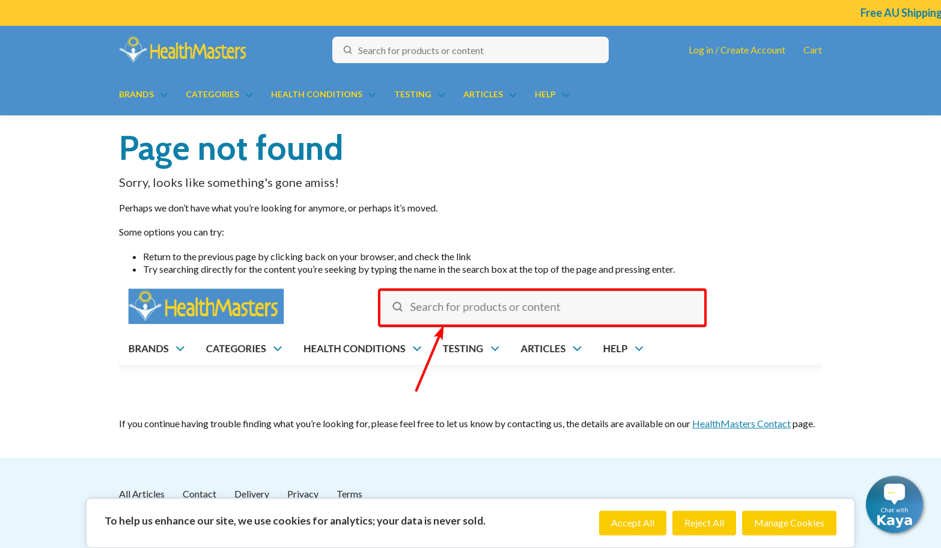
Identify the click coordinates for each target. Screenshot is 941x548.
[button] (894, 504)
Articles (483, 94)
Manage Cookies (789, 522)
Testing (412, 94)
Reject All (704, 522)
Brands (136, 94)
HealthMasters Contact (741, 423)
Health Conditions (316, 94)
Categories (212, 94)
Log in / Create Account (737, 49)
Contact (199, 493)
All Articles (142, 493)
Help (545, 94)
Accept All (632, 522)
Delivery (251, 493)
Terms (349, 493)
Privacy (302, 493)
